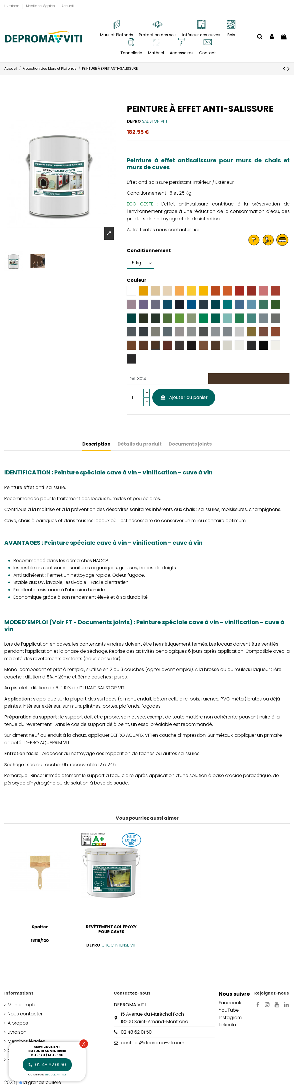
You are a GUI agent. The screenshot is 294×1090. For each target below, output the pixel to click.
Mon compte (22, 1004)
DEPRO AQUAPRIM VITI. (48, 742)
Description (96, 444)
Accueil (67, 5)
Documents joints (190, 444)
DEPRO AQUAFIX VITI (131, 735)
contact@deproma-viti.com (152, 1042)
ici (196, 229)
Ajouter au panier (184, 397)
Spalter (40, 927)
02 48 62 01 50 (136, 1032)
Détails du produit (139, 444)
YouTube (229, 1010)
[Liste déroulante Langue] (280, 6)
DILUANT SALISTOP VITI (102, 687)
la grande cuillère (42, 1082)
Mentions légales (41, 5)
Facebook (230, 1002)
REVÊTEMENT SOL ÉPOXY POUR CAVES (111, 929)
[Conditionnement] (140, 263)
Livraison (12, 5)
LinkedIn (227, 1024)
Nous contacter (25, 1014)
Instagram (230, 1017)
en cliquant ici (55, 1074)
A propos (18, 1023)
